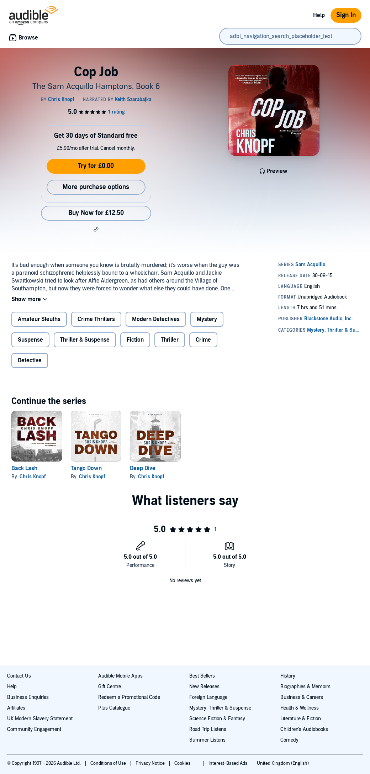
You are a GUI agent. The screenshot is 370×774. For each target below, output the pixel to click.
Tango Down (86, 468)
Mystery (207, 319)
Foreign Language (208, 697)
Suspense (30, 339)
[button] (96, 229)
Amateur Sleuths (39, 319)
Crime (203, 339)
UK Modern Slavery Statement (40, 719)
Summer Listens (207, 740)
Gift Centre (109, 687)
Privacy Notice (151, 763)
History (287, 676)
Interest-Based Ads (228, 763)
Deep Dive (142, 468)
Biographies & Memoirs (305, 687)
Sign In (346, 15)
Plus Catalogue (114, 708)
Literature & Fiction (300, 719)
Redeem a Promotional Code (129, 697)
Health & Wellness (299, 708)
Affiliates (16, 708)
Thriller (170, 339)
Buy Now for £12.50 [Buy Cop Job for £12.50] (96, 213)
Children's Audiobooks (304, 729)
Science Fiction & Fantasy (217, 719)
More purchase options (96, 187)
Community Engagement (34, 729)
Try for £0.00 (96, 166)
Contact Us (19, 676)
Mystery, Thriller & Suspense (220, 708)
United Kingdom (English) (283, 763)
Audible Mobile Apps (120, 676)
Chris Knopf (33, 477)
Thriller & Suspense (85, 339)
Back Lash (24, 468)
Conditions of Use (108, 763)
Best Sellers (202, 676)
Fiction (135, 339)
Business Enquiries (28, 697)
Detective (30, 360)
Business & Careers (301, 697)
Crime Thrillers (96, 319)
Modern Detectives (156, 319)
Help (319, 15)
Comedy (289, 740)
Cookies (182, 763)
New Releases (204, 687)
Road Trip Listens (207, 729)
